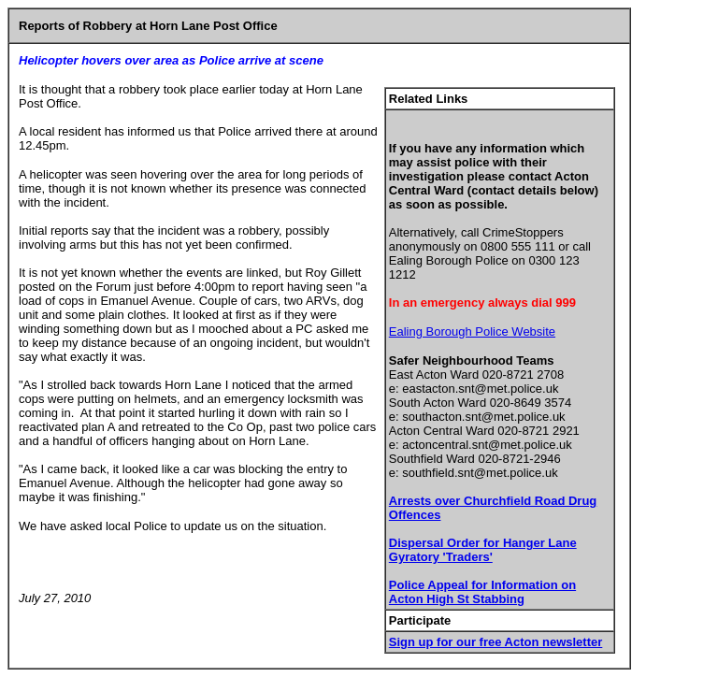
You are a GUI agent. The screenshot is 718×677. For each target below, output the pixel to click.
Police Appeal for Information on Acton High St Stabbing (482, 592)
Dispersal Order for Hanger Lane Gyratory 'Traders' (483, 550)
